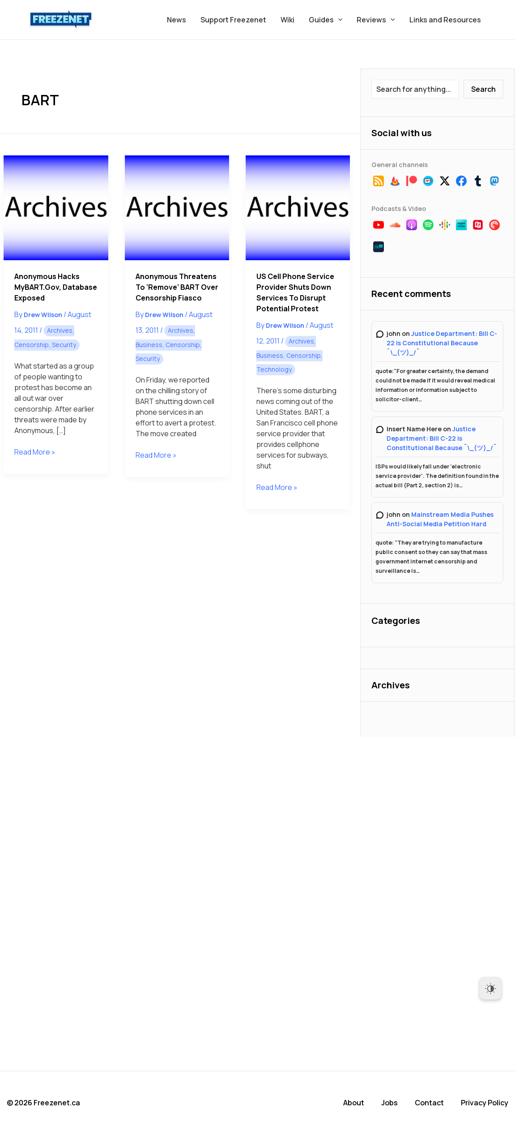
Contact (429, 1103)
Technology (274, 369)
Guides (326, 20)
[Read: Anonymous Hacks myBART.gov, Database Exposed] (56, 207)
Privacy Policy (484, 1103)
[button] (338, 19)
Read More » (34, 452)
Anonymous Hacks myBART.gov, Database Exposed (55, 287)
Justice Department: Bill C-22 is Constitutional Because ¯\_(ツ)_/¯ (442, 343)
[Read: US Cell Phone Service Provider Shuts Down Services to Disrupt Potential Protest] (298, 207)
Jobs (389, 1103)
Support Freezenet (233, 20)
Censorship (31, 344)
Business (149, 344)
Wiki (287, 20)
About (353, 1103)
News (176, 20)
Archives (59, 330)
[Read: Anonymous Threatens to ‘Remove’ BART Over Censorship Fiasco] (177, 207)
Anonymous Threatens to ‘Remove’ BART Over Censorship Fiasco (177, 287)
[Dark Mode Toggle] (490, 988)
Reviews (376, 20)
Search (483, 89)
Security (64, 344)
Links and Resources (445, 20)
